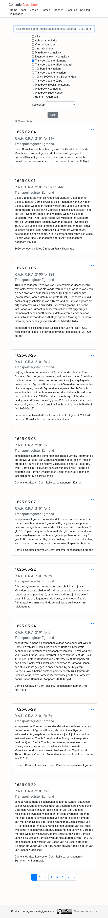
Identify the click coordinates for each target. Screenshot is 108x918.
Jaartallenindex (44, 48)
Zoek (24, 10)
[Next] (74, 877)
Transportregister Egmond (50, 60)
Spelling (85, 10)
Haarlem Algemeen (46, 96)
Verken (34, 10)
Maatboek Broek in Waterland (52, 84)
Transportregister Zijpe (48, 80)
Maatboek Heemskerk (48, 52)
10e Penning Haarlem (48, 68)
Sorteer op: (54, 104)
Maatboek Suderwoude (48, 92)
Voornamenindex (45, 44)
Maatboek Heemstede (48, 88)
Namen (45, 10)
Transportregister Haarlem (51, 72)
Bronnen (58, 10)
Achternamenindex (46, 40)
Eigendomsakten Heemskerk (52, 56)
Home (13, 10)
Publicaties (16, 14)
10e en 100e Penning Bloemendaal (55, 76)
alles (37, 36)
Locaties (72, 10)
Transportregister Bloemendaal (53, 64)
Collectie (23, 5)
